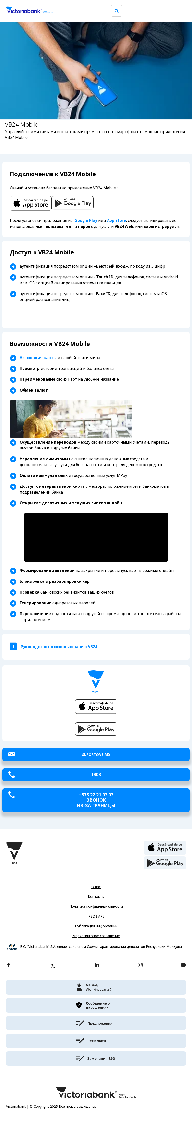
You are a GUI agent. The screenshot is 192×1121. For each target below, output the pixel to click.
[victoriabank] (96, 987)
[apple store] (165, 847)
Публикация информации (96, 926)
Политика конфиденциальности (96, 906)
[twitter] (53, 965)
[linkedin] (97, 965)
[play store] (165, 863)
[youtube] (183, 965)
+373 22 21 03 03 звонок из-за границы (96, 800)
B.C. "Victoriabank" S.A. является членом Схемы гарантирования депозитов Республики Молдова (101, 947)
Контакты (96, 896)
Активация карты (38, 358)
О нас (96, 886)
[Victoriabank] (29, 10)
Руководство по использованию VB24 (59, 646)
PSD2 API (96, 916)
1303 (96, 774)
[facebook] (8, 965)
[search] (117, 11)
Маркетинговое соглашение (96, 935)
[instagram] (140, 965)
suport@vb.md (96, 754)
